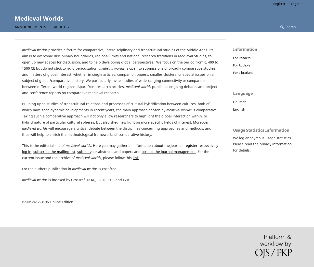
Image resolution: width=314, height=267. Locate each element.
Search (288, 27)
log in (26, 151)
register (191, 145)
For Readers (241, 58)
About (60, 27)
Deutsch (240, 102)
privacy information (276, 144)
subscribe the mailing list (54, 151)
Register (279, 3)
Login (295, 3)
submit (83, 151)
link (136, 157)
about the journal (168, 145)
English (239, 109)
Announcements (30, 27)
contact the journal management (169, 151)
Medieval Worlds (39, 18)
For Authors (241, 65)
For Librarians (243, 72)
